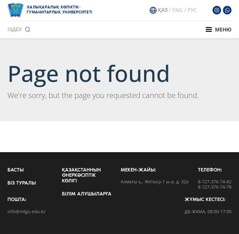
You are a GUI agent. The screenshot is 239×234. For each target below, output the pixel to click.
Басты (15, 170)
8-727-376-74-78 (215, 187)
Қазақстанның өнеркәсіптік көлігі (81, 176)
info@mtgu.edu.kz (26, 211)
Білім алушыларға (86, 194)
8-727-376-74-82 (215, 182)
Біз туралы (21, 183)
